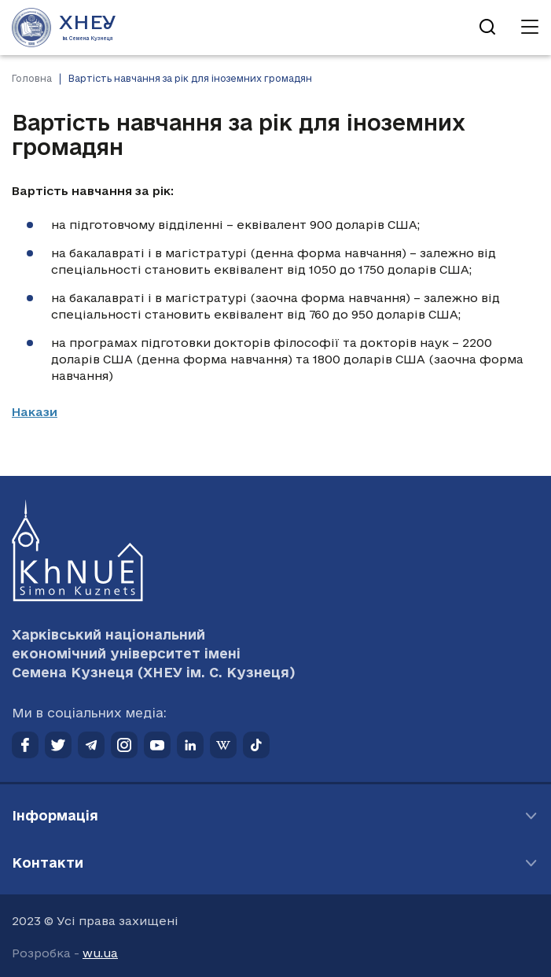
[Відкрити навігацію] (530, 27)
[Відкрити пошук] (487, 27)
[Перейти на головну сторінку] (64, 27)
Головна (32, 78)
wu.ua (100, 953)
